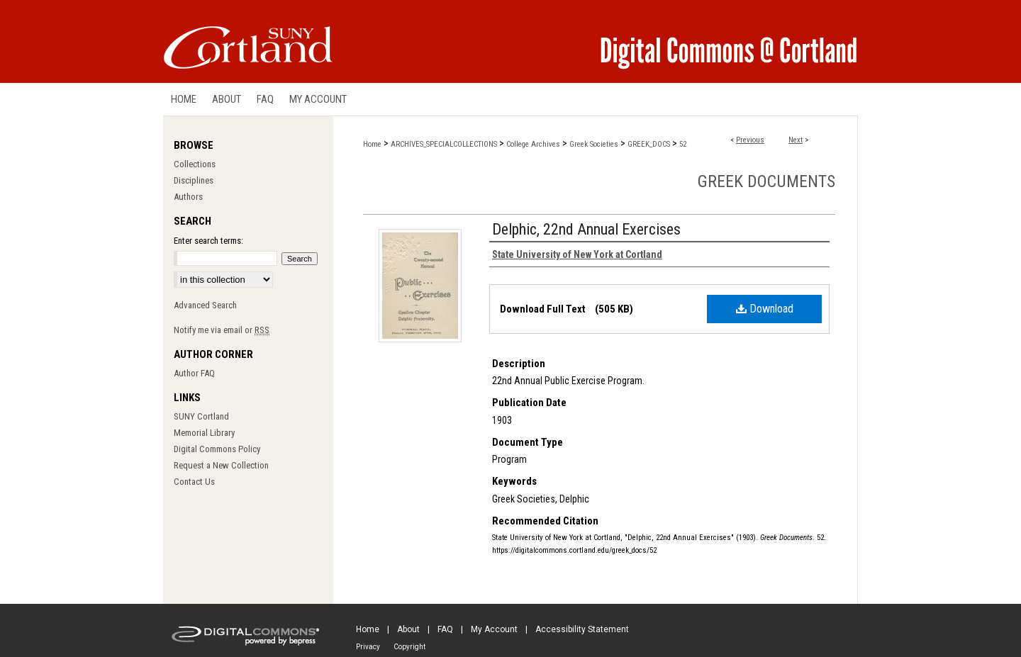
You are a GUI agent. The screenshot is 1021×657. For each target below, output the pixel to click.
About (408, 629)
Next (795, 140)
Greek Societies (593, 144)
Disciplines (193, 180)
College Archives (533, 144)
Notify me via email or (221, 330)
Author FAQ (194, 373)
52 (682, 144)
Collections (195, 164)
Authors (188, 196)
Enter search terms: (208, 240)
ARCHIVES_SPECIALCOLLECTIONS (444, 144)
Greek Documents (766, 181)
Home (372, 144)
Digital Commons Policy (217, 449)
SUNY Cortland (201, 416)
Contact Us (194, 481)
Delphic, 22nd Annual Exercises (586, 229)
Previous (750, 140)
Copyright (409, 647)
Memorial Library (204, 432)
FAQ (445, 629)
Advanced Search (205, 305)
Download (764, 308)
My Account (494, 629)
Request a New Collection (221, 465)
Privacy (368, 647)
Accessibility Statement (582, 629)
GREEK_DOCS (648, 144)
